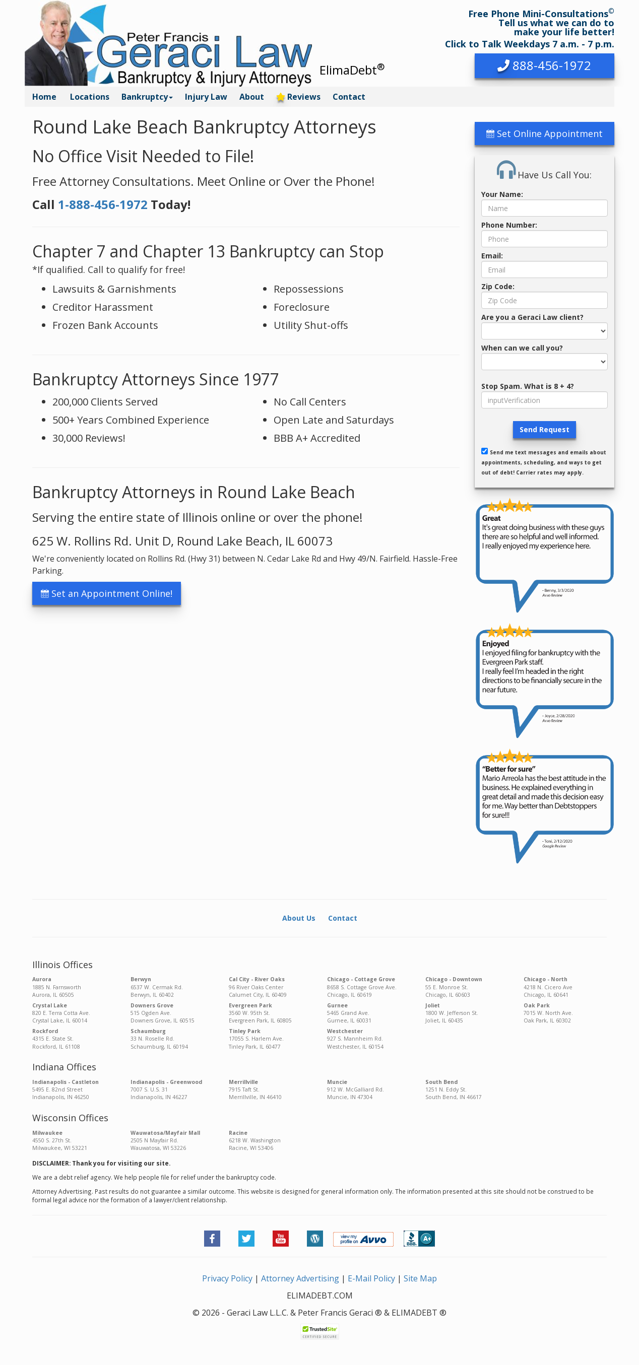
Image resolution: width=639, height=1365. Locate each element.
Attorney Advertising (300, 1278)
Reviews (298, 96)
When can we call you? (522, 348)
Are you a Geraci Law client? (532, 317)
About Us (298, 918)
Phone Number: (509, 225)
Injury (206, 96)
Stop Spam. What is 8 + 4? (527, 386)
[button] (545, 65)
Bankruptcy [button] (147, 96)
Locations (89, 96)
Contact (349, 96)
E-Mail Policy (371, 1278)
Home (44, 96)
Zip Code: (498, 286)
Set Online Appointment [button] (544, 133)
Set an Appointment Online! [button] (106, 593)
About (251, 96)
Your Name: (502, 194)
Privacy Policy (227, 1278)
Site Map (420, 1278)
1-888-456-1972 (103, 204)
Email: (492, 255)
